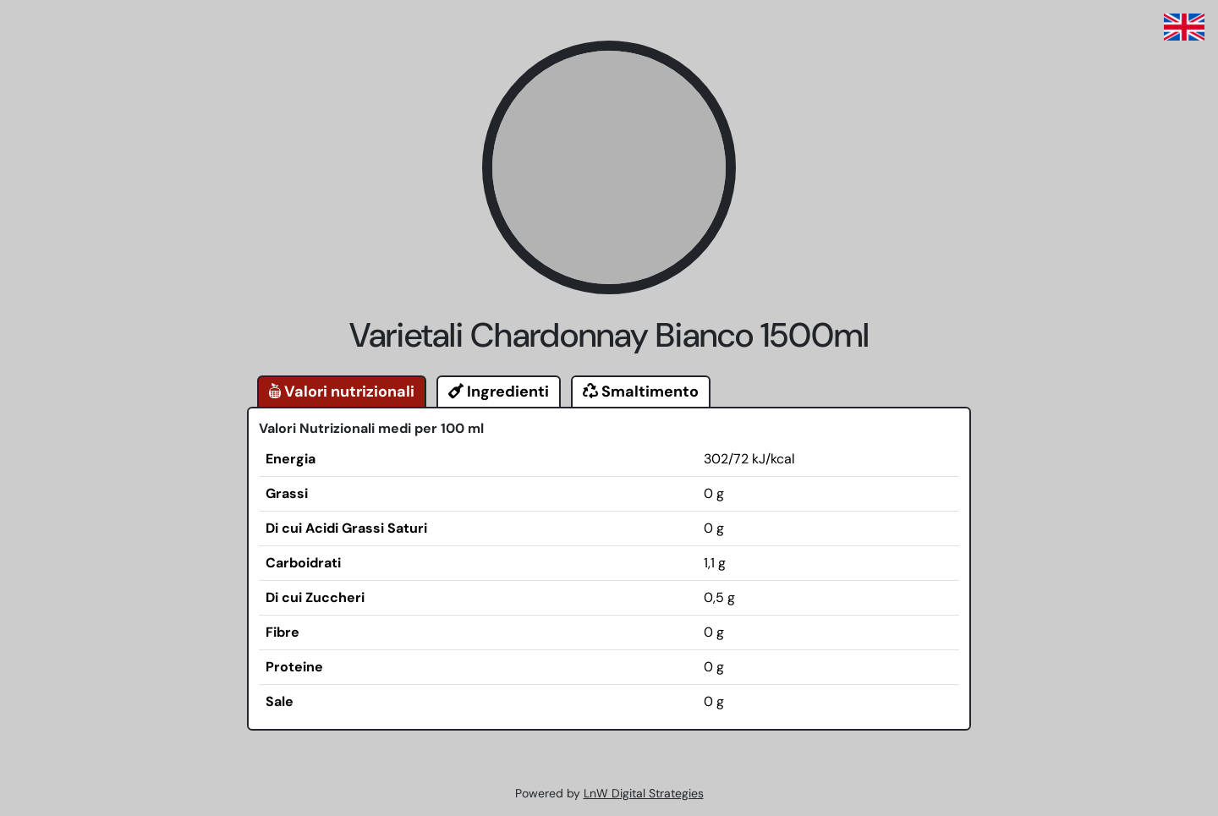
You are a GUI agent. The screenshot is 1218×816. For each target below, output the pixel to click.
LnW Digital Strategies (644, 793)
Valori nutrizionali (341, 391)
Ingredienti (498, 391)
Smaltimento (641, 391)
